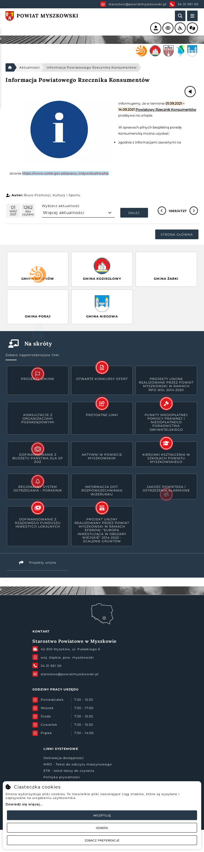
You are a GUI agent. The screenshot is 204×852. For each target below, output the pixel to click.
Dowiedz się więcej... (24, 804)
